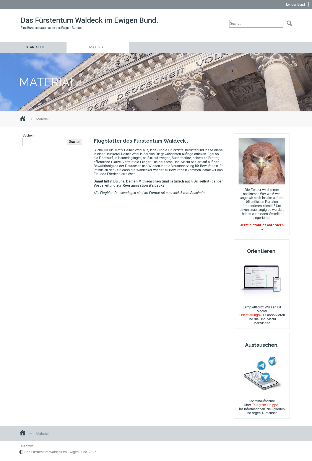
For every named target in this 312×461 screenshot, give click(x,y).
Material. (97, 47)
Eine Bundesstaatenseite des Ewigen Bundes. (52, 27)
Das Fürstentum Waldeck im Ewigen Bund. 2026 (60, 452)
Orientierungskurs (252, 315)
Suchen (28, 135)
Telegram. (26, 446)
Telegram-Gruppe (265, 405)
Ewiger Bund (295, 4)
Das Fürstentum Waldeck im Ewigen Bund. (89, 20)
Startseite (35, 47)
